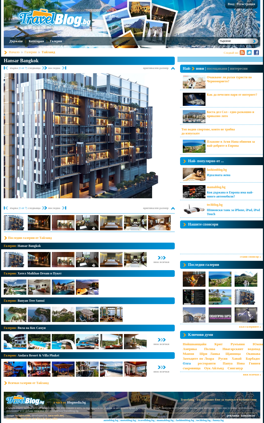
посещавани (217, 69)
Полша (209, 349)
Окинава (253, 354)
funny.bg (218, 420)
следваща (34, 67)
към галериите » (250, 326)
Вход (231, 4)
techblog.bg (215, 205)
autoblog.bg (110, 420)
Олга (187, 363)
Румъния (238, 344)
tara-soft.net (56, 415)
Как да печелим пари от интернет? (232, 94)
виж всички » (252, 374)
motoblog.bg (128, 420)
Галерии (56, 41)
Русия (222, 358)
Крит (219, 344)
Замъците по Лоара (198, 358)
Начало (14, 52)
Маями (188, 354)
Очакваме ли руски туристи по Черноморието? (229, 79)
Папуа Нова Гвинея (241, 363)
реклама (233, 415)
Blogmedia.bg (76, 402)
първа (14, 67)
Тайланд (48, 52)
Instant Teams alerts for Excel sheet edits (32, 418)
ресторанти (207, 363)
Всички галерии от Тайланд (28, 383)
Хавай (237, 358)
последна (54, 67)
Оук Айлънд (214, 368)
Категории (36, 41)
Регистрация (246, 4)
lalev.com (24, 415)
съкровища (191, 368)
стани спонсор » (250, 256)
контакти (248, 415)
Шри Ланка (210, 354)
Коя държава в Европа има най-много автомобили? (230, 194)
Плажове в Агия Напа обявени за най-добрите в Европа (231, 144)
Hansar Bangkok (21, 60)
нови (200, 69)
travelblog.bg (146, 420)
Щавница (233, 354)
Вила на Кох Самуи (32, 328)
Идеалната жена (218, 175)
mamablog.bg (216, 187)
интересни (239, 69)
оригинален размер (156, 67)
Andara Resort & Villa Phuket (38, 355)
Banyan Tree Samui (31, 300)
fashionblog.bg (217, 170)
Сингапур (235, 368)
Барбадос (253, 358)
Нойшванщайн (195, 344)
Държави (16, 41)
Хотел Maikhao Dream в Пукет (40, 273)
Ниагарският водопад (241, 349)
